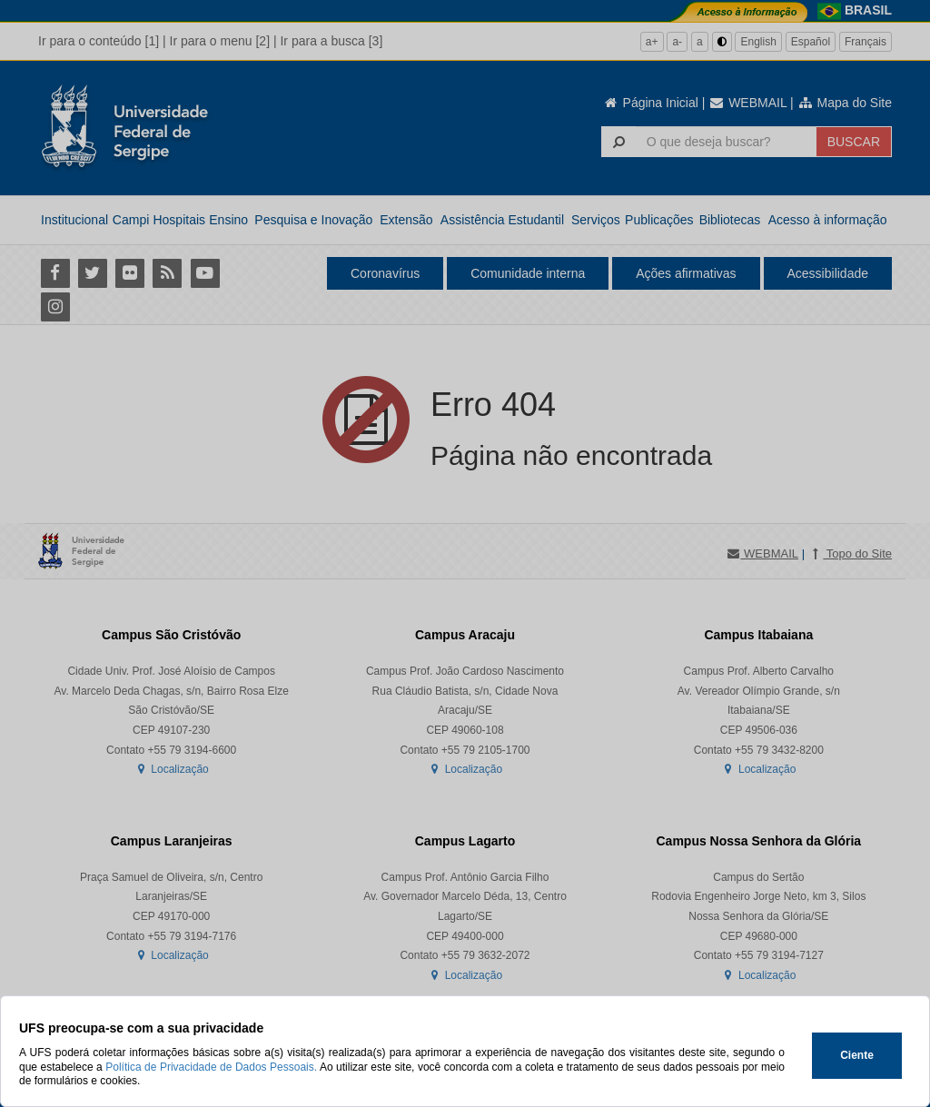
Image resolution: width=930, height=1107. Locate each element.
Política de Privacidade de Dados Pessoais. (211, 1067)
